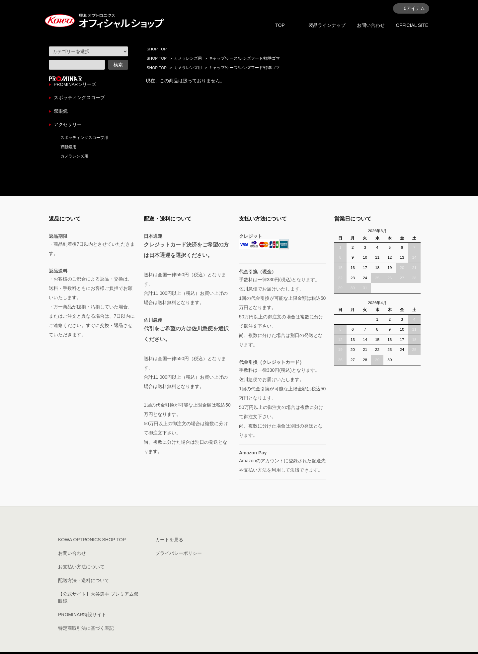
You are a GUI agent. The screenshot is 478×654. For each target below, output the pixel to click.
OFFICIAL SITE (412, 25)
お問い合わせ (371, 25)
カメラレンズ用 (188, 58)
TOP (280, 25)
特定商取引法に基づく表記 (86, 630)
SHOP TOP (157, 49)
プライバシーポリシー (178, 555)
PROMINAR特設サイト (82, 616)
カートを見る (169, 541)
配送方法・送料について (83, 582)
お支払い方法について (81, 568)
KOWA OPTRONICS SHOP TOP (92, 541)
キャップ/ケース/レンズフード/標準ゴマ (244, 58)
